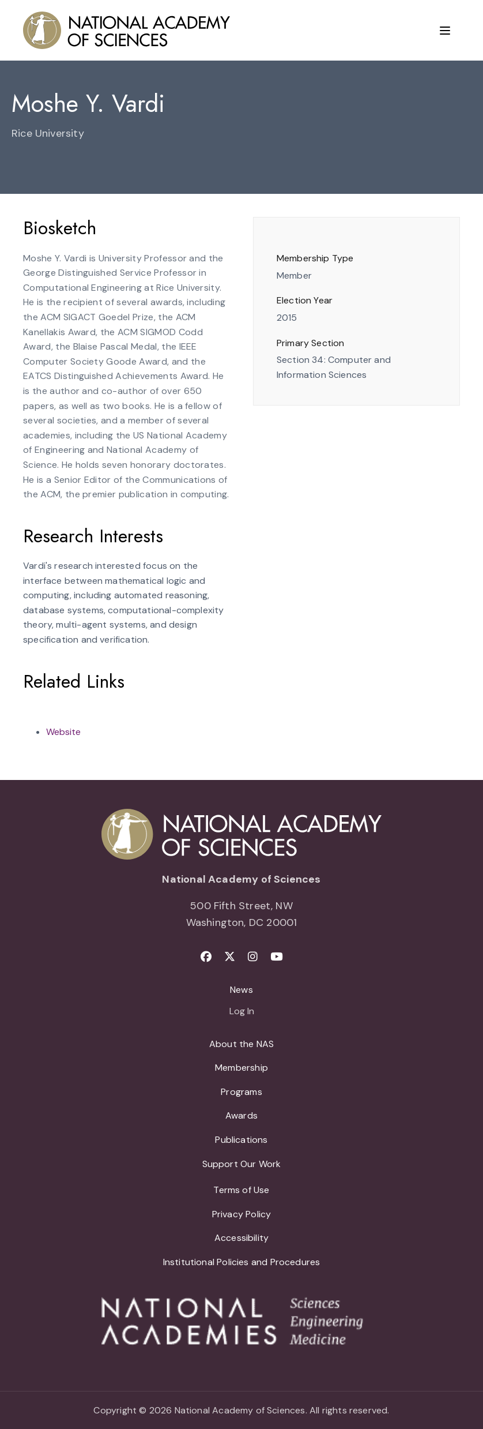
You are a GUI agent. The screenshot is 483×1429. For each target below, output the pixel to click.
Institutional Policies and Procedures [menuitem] (241, 1262)
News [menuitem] (241, 990)
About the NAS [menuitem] (241, 1044)
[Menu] (445, 31)
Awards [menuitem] (241, 1115)
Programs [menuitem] (241, 1092)
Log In (241, 1012)
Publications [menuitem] (241, 1140)
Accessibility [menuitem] (241, 1238)
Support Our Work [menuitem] (241, 1164)
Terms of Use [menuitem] (241, 1190)
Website (63, 732)
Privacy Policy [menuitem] (241, 1214)
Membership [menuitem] (241, 1068)
